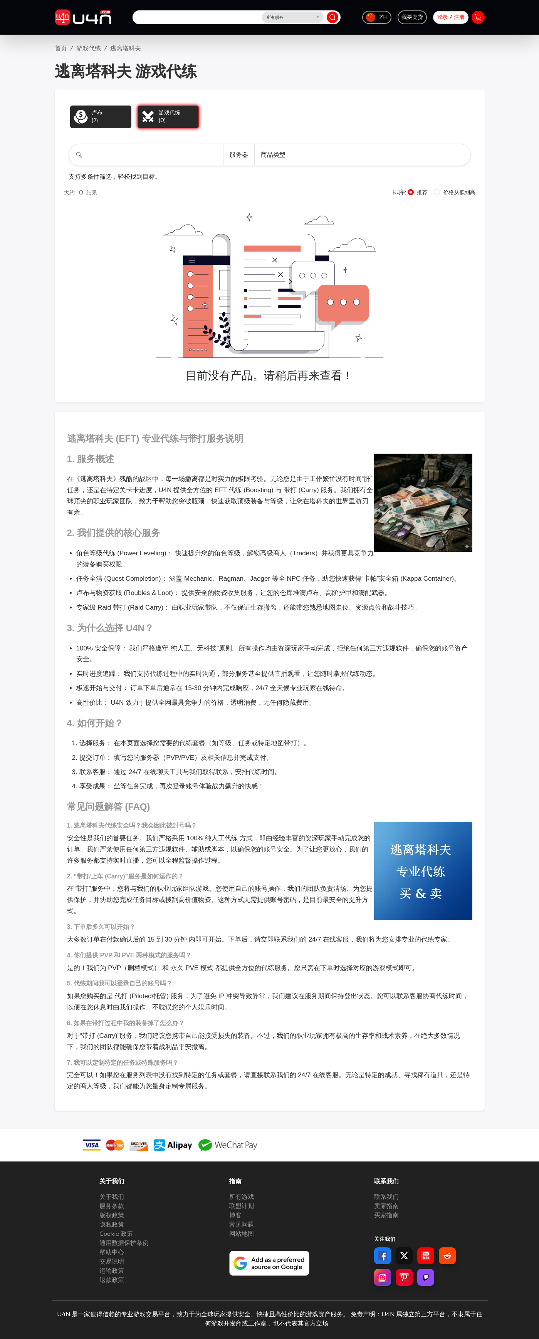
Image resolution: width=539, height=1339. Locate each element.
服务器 (239, 154)
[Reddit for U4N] (447, 1255)
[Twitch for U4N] (425, 1277)
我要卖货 (412, 17)
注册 (459, 17)
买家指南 (386, 1215)
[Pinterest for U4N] (404, 1277)
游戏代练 (88, 48)
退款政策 (111, 1280)
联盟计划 (241, 1206)
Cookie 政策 (116, 1233)
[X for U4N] (404, 1255)
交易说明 (111, 1261)
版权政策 (111, 1215)
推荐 (422, 192)
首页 (61, 48)
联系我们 (386, 1196)
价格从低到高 (459, 192)
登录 (442, 17)
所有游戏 (241, 1196)
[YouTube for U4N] (425, 1255)
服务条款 (111, 1206)
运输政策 (111, 1270)
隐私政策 (111, 1224)
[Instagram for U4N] (382, 1277)
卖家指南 (386, 1206)
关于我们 (111, 1196)
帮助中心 (111, 1252)
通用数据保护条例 (124, 1243)
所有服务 (275, 17)
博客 (235, 1215)
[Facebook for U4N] (382, 1255)
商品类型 (273, 154)
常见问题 (241, 1224)
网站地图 (241, 1233)
